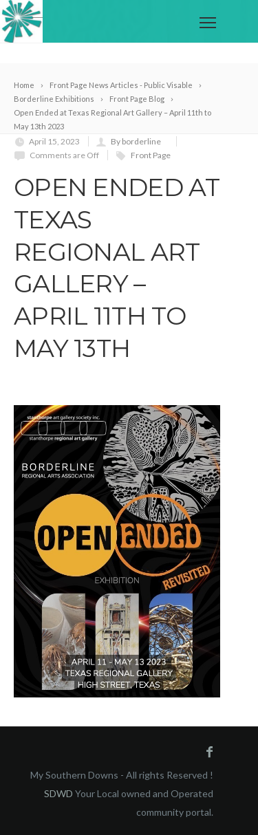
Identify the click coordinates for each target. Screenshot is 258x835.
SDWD (58, 793)
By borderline (136, 141)
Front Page (151, 155)
